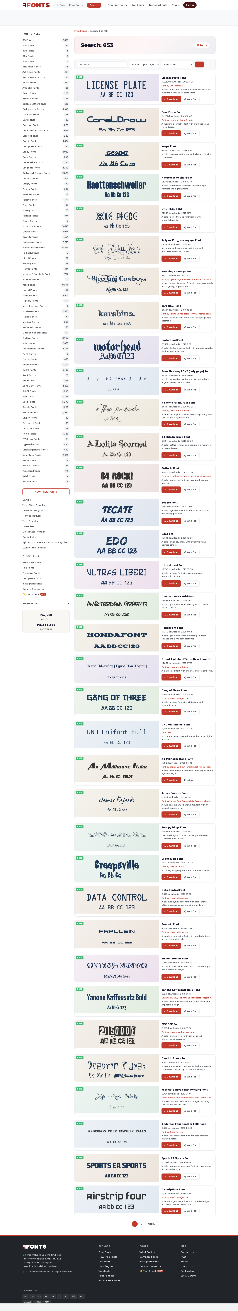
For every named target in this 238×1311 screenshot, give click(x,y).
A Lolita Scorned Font (176, 436)
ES (39, 1296)
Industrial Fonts (31, 279)
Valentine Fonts (31, 455)
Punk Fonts (29, 353)
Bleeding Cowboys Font (177, 271)
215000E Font (171, 1024)
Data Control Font (173, 890)
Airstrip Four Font (173, 1189)
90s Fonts (28, 61)
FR (53, 1296)
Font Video (187, 1271)
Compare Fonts (31, 578)
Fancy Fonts (29, 199)
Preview (188, 780)
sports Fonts (29, 407)
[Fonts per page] (144, 64)
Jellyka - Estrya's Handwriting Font (185, 1089)
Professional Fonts (33, 348)
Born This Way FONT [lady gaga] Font (186, 371)
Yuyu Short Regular (33, 505)
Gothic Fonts (30, 231)
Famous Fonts (30, 194)
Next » (151, 1223)
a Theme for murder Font (178, 402)
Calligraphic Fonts (33, 109)
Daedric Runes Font (175, 1058)
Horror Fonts (29, 268)
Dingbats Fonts (31, 167)
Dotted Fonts (30, 178)
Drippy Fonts (29, 183)
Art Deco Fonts (31, 71)
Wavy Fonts (29, 460)
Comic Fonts (29, 141)
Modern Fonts (30, 311)
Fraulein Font (170, 924)
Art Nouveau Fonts (33, 77)
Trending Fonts (158, 5)
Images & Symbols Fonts (36, 274)
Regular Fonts (30, 364)
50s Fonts (28, 45)
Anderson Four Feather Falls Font (184, 1123)
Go (199, 64)
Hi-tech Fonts (30, 252)
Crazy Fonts (29, 151)
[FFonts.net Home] (36, 5)
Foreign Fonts (30, 210)
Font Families (106, 1275)
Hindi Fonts (29, 258)
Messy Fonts (29, 295)
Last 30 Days (188, 1275)
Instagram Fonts (32, 583)
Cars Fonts (28, 119)
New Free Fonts (117, 5)
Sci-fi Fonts (29, 391)
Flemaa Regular (31, 515)
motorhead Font (172, 340)
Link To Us (187, 1266)
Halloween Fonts (32, 242)
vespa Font (169, 146)
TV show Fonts (31, 439)
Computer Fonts (32, 146)
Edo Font (167, 533)
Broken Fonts (30, 98)
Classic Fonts (30, 135)
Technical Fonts (31, 423)
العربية (27, 1302)
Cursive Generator (33, 589)
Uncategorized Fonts (35, 449)
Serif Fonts (28, 401)
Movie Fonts (29, 316)
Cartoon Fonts (30, 125)
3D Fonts (27, 40)
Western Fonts (31, 470)
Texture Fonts (30, 428)
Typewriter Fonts (32, 444)
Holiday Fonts (30, 263)
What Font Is (147, 1252)
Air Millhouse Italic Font (177, 758)
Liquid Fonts (29, 290)
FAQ (183, 1256)
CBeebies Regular (33, 510)
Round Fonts (30, 380)
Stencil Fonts (30, 412)
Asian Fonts (29, 82)
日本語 (38, 1302)
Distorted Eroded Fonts (36, 173)
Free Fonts (80, 30)
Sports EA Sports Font (176, 1158)
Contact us (187, 1252)
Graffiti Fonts (30, 236)
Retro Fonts (29, 369)
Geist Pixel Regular (33, 531)
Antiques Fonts (31, 66)
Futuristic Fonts (31, 226)
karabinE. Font (171, 305)
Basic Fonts (29, 93)
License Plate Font (174, 77)
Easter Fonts (29, 189)
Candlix (26, 499)
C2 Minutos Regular (34, 547)
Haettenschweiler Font (177, 177)
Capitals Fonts (30, 114)
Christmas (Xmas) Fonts (36, 130)
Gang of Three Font (174, 690)
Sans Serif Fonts (32, 385)
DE (32, 1296)
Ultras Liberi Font (173, 565)
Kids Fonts (28, 284)
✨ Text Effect (34, 594)
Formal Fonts (30, 215)
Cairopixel (28, 526)
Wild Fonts (28, 476)
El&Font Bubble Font (175, 958)
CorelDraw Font (172, 112)
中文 (74, 1296)
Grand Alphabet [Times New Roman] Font (189, 659)
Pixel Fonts (28, 343)
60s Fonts (28, 50)
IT (60, 1296)
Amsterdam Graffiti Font (178, 596)
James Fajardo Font (175, 793)
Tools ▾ (176, 5)
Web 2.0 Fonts (31, 465)
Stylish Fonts (29, 417)
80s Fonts (28, 56)
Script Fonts (29, 396)
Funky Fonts (29, 221)
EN (25, 1296)
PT (66, 1296)
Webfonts (104, 1271)
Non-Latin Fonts (31, 327)
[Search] (77, 5)
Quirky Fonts (29, 359)
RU (81, 1296)
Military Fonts (30, 300)
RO (46, 1296)
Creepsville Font (172, 858)
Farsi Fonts (28, 205)
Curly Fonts (29, 157)
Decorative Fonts (32, 162)
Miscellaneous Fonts (34, 306)
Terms (184, 1261)
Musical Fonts (30, 322)
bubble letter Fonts (34, 103)
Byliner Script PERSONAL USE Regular (44, 542)
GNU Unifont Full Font (176, 724)
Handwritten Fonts (33, 247)
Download (171, 99)
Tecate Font (170, 502)
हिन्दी (47, 1302)
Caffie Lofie (29, 537)
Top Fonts (138, 5)
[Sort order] (177, 64)
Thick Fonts (29, 433)
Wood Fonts (29, 481)
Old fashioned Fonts (34, 332)
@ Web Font (190, 99)
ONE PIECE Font (172, 208)
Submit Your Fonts (109, 1280)
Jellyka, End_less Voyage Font (181, 240)
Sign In (190, 5)
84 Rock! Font (170, 468)
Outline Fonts (30, 338)
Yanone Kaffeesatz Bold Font (181, 989)
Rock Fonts (29, 375)
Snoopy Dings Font (174, 827)
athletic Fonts (30, 87)
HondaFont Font (172, 627)
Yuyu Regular (30, 521)
